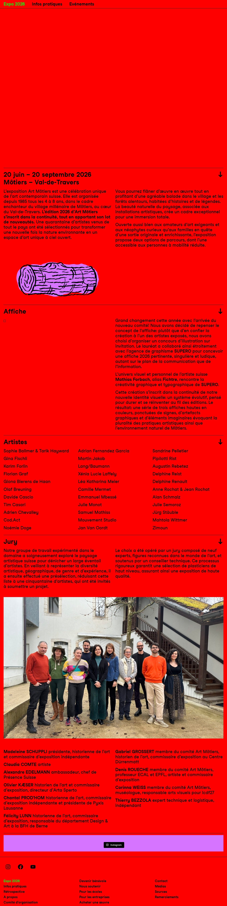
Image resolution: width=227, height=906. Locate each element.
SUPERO (182, 351)
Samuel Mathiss (94, 512)
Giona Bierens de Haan (27, 481)
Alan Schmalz (166, 497)
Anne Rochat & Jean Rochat (181, 489)
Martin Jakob (91, 458)
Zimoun (160, 527)
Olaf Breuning (18, 489)
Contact (161, 881)
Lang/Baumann (94, 466)
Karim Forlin (16, 466)
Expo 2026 (14, 4)
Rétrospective (14, 892)
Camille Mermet (94, 489)
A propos (10, 897)
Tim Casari (14, 504)
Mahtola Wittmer (170, 520)
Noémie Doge (17, 527)
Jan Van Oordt (93, 527)
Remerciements (166, 897)
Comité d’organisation (21, 902)
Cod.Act (12, 520)
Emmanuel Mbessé (97, 497)
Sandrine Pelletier (170, 450)
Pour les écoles (90, 892)
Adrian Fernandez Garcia (103, 450)
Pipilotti (164, 458)
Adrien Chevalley (21, 512)
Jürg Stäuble (165, 512)
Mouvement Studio (97, 520)
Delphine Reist (167, 473)
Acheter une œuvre (94, 902)
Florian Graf (16, 473)
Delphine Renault (170, 481)
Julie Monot (90, 504)
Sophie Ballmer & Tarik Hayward (36, 450)
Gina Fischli (15, 458)
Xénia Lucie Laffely (97, 473)
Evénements (81, 4)
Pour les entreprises (94, 897)
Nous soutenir (90, 886)
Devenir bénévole (92, 881)
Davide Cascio (18, 497)
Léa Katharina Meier (98, 481)
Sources (161, 892)
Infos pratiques (47, 4)
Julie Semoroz (167, 504)
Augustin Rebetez (170, 466)
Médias (160, 886)
